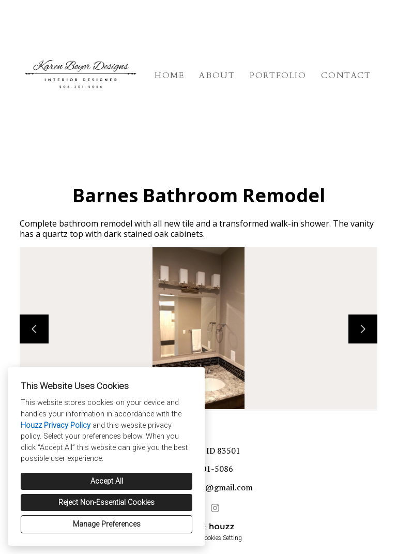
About (217, 75)
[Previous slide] (34, 329)
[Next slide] (362, 329)
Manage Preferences (107, 524)
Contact (346, 75)
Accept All (106, 481)
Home (169, 75)
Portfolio (278, 75)
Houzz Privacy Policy (55, 425)
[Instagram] (215, 508)
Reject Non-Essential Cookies (106, 502)
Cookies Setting (221, 538)
